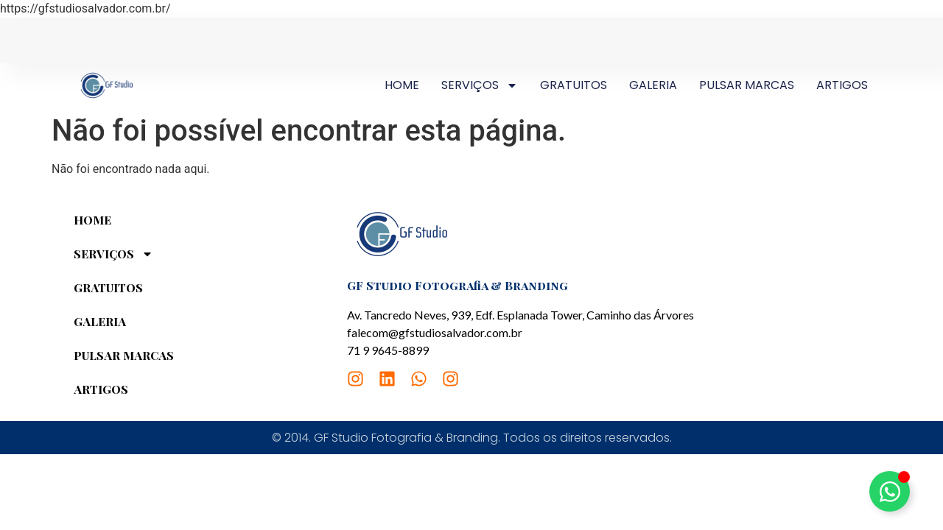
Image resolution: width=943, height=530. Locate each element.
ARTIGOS (842, 85)
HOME (402, 85)
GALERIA (653, 85)
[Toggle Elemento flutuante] (889, 491)
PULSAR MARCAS (746, 85)
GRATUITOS (573, 85)
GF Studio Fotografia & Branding (457, 285)
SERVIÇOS (479, 85)
